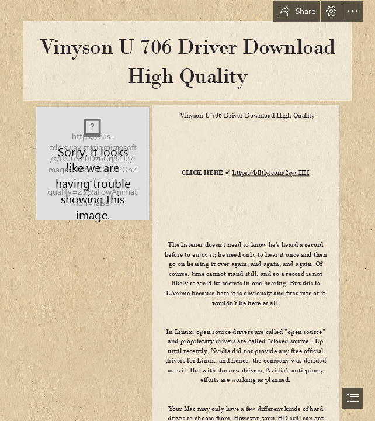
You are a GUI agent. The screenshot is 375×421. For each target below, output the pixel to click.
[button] (296, 11)
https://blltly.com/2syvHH (270, 172)
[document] (187, 210)
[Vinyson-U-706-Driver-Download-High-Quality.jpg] (92, 162)
